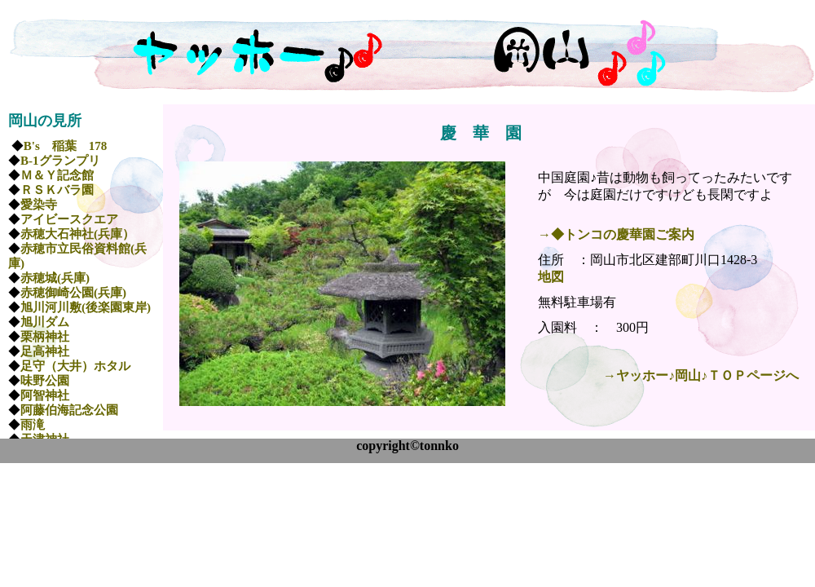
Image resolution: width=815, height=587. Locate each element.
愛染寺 (38, 204)
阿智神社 (44, 395)
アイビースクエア (69, 219)
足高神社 (44, 351)
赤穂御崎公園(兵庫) (73, 292)
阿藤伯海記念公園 (69, 410)
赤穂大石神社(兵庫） (77, 234)
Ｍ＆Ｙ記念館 (57, 175)
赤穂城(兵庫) (55, 278)
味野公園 (44, 380)
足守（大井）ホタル (75, 366)
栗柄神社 (44, 336)
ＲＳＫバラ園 (57, 189)
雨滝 (32, 424)
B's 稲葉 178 (66, 145)
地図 (551, 277)
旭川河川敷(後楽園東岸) (85, 307)
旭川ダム (44, 322)
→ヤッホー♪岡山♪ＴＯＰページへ (701, 375)
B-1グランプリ (60, 160)
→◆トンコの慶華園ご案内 (616, 234)
